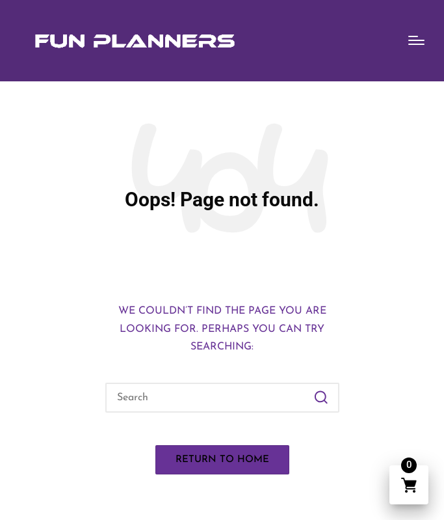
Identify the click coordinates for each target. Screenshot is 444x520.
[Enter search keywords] (222, 398)
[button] (321, 398)
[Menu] (416, 40)
